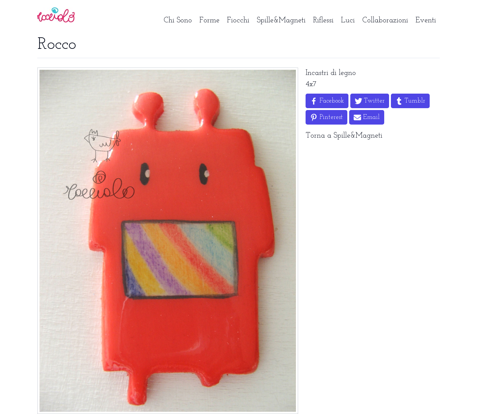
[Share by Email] (366, 117)
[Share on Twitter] (369, 101)
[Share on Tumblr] (410, 101)
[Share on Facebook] (327, 101)
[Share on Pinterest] (326, 117)
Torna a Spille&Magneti (344, 135)
